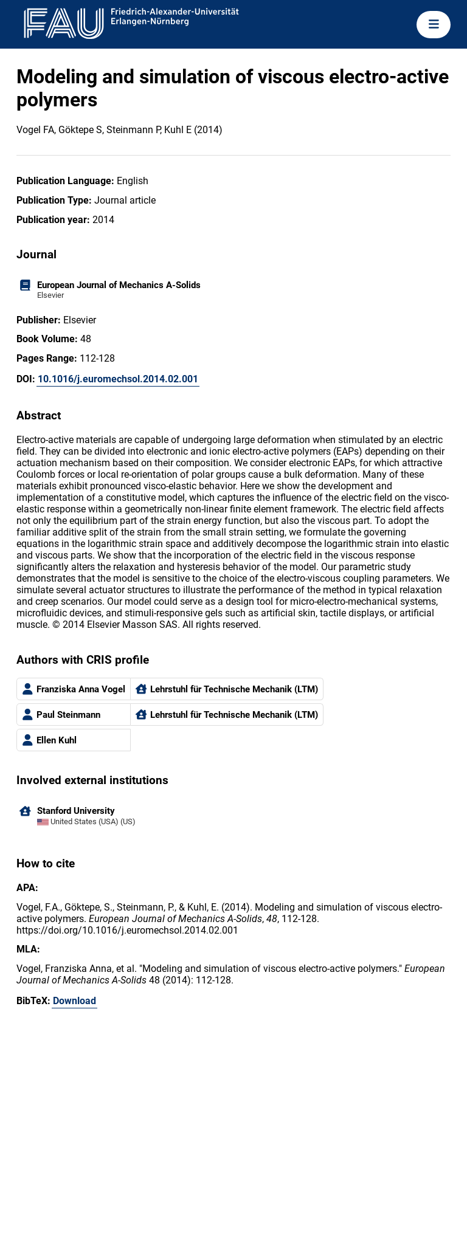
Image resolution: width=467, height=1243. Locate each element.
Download (74, 1001)
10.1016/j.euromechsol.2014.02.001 (118, 379)
